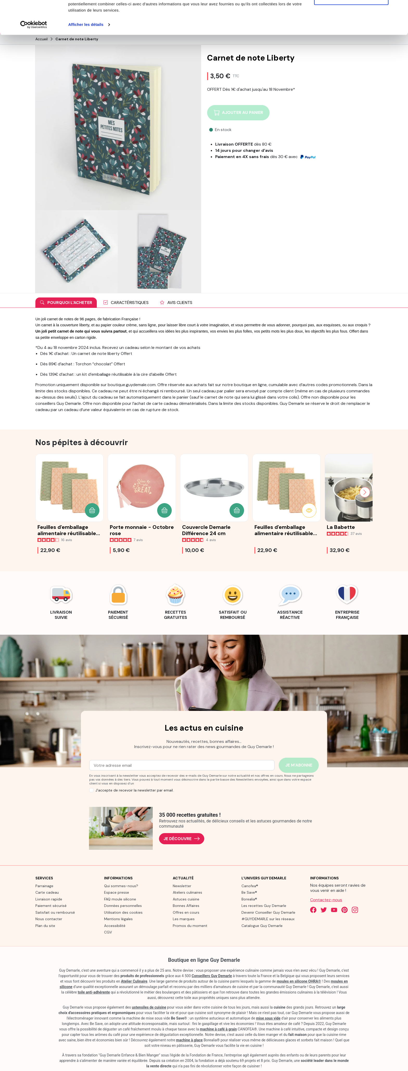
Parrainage (44, 885)
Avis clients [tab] (176, 302)
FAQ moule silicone (120, 898)
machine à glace (189, 1039)
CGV (108, 932)
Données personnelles (123, 905)
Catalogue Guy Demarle (262, 925)
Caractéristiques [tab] (126, 302)
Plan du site (45, 925)
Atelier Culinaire (134, 981)
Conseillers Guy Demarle (212, 975)
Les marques (184, 918)
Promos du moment (190, 925)
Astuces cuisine (186, 898)
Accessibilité (114, 925)
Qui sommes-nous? (121, 885)
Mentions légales (118, 918)
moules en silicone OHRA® (299, 981)
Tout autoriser (351, 13)
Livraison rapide (48, 898)
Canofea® (249, 885)
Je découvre (181, 838)
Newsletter (182, 885)
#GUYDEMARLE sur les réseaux (268, 918)
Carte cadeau (47, 892)
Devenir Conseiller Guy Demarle (268, 912)
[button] (92, 510)
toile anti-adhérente (94, 992)
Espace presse (116, 892)
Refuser (351, 31)
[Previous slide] (43, 492)
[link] (60, 600)
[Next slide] (365, 492)
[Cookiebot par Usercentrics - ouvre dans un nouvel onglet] (33, 58)
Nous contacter (48, 918)
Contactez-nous (326, 899)
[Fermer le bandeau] (400, 8)
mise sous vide (268, 1018)
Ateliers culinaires (187, 892)
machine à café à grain (218, 1029)
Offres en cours (186, 912)
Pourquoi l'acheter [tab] (66, 302)
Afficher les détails (85, 58)
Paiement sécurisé (51, 905)
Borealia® (249, 898)
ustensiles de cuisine (149, 1007)
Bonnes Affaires (186, 905)
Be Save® (249, 892)
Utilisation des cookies (123, 912)
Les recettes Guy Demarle (263, 905)
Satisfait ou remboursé (55, 912)
